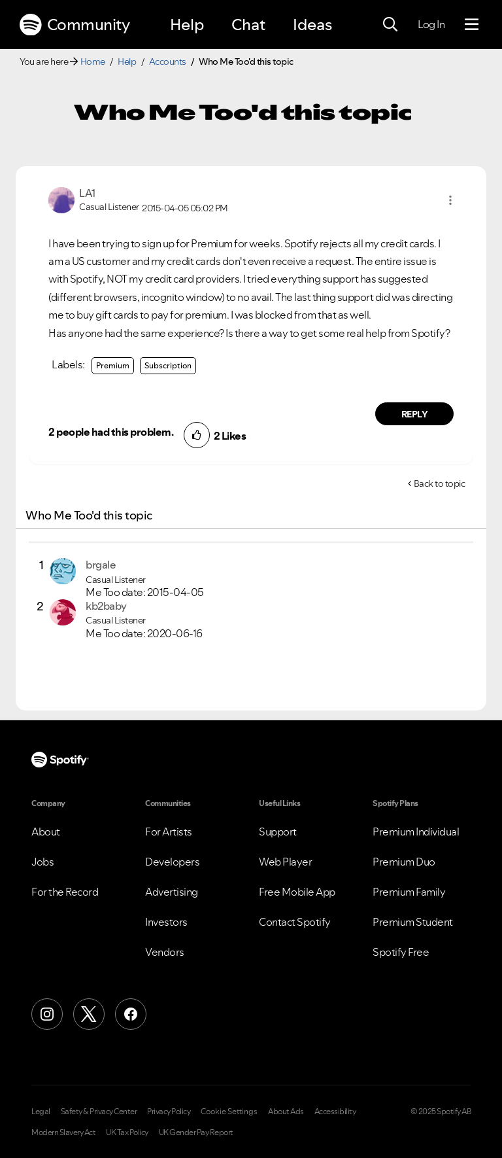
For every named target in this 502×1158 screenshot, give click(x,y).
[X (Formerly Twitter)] (89, 1014)
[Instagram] (47, 1014)
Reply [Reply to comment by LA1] (414, 414)
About (45, 831)
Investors (166, 922)
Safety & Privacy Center (99, 1111)
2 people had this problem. (110, 432)
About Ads (286, 1111)
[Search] (390, 24)
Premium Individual (416, 831)
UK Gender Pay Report (196, 1132)
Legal (40, 1111)
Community (74, 25)
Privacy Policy (168, 1111)
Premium (112, 365)
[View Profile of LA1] (87, 193)
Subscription (168, 365)
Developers (172, 861)
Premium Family (409, 892)
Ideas (312, 24)
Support (278, 831)
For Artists (168, 831)
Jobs (42, 861)
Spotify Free (401, 952)
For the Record (64, 892)
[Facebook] (130, 1014)
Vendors (164, 952)
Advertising (171, 892)
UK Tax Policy (127, 1132)
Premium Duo (404, 861)
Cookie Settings (229, 1111)
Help (187, 24)
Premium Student (413, 922)
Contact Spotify (295, 922)
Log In (431, 24)
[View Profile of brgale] (101, 564)
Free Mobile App (297, 892)
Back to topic (439, 483)
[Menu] (471, 25)
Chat (248, 24)
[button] (450, 200)
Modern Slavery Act (63, 1132)
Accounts (167, 61)
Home (92, 61)
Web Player (285, 861)
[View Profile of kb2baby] (106, 606)
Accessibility (335, 1111)
